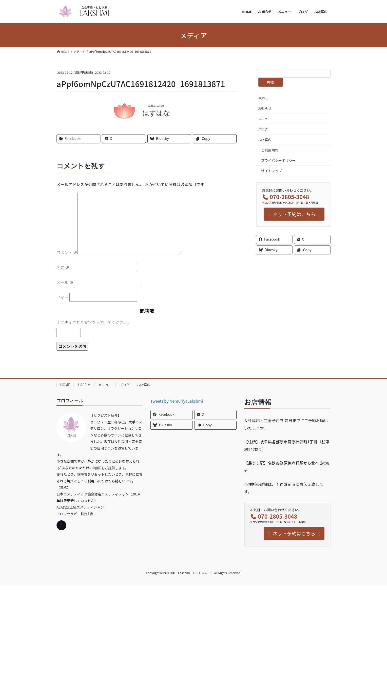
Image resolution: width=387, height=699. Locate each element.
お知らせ (264, 108)
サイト (62, 297)
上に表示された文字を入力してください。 (94, 322)
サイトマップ (271, 170)
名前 (63, 267)
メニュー (264, 118)
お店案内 (264, 139)
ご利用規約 (269, 150)
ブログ (263, 129)
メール (65, 282)
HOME (263, 97)
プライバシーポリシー (278, 160)
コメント (67, 252)
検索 (271, 82)
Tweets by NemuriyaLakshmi (176, 401)
